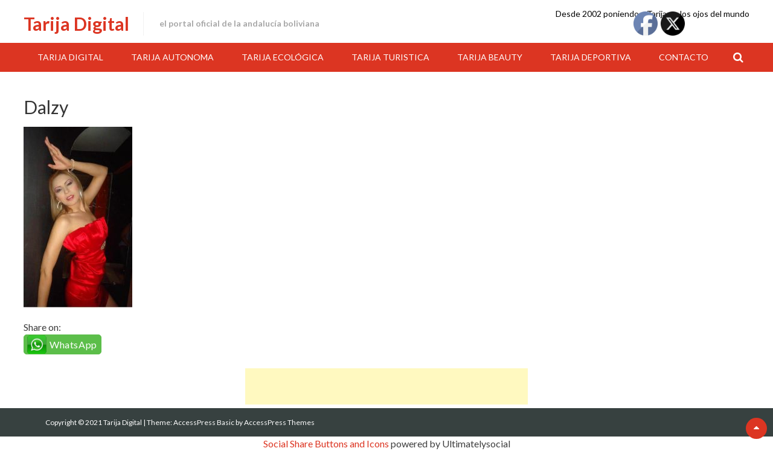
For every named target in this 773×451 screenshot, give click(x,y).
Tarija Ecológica (283, 57)
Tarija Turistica (390, 57)
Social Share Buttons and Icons (326, 443)
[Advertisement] (386, 386)
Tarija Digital (76, 23)
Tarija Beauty (489, 57)
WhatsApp (73, 344)
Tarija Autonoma (172, 57)
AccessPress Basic (203, 422)
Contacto (683, 57)
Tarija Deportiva (590, 57)
